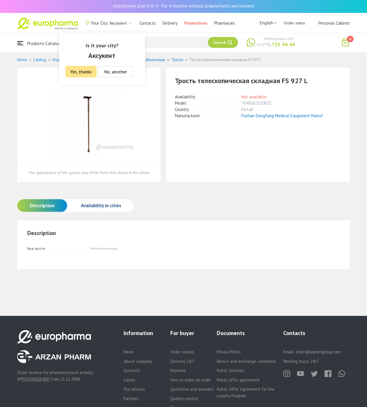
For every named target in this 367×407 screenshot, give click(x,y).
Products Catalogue (41, 43)
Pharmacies (224, 23)
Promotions (195, 23)
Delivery (170, 23)
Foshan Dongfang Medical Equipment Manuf (282, 115)
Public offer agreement (238, 380)
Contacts (147, 23)
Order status (294, 23)
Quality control (184, 398)
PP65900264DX (35, 379)
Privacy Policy (229, 352)
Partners (131, 398)
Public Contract (231, 370)
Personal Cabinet (334, 23)
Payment (178, 370)
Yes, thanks (81, 72)
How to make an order (190, 380)
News (129, 352)
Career (130, 380)
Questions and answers (192, 389)
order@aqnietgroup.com (318, 352)
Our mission (134, 389)
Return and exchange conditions (246, 361)
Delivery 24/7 (182, 361)
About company (138, 361)
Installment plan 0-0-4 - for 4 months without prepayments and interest (183, 6)
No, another (115, 72)
